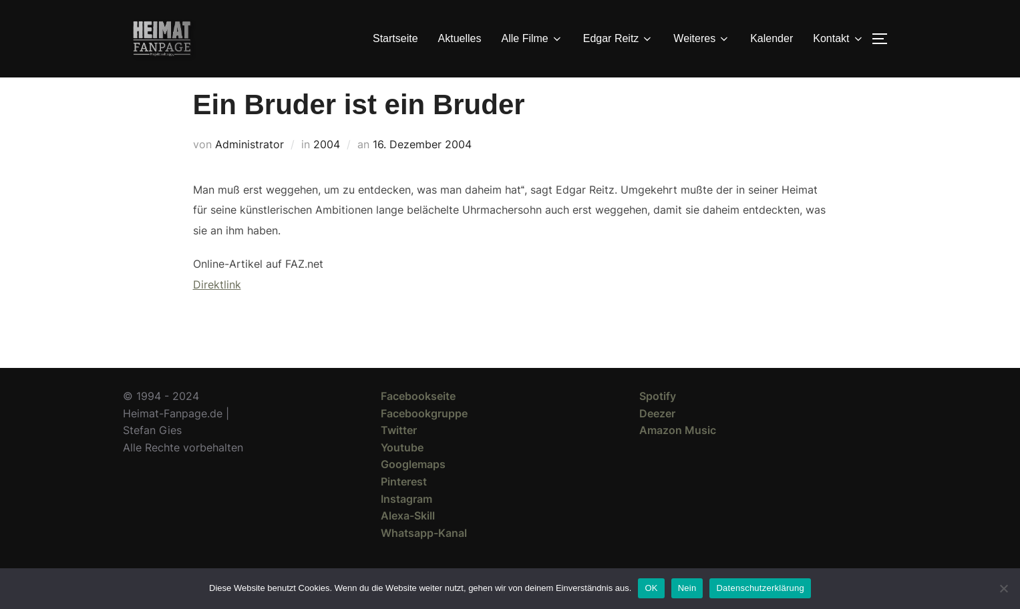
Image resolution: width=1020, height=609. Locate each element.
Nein (687, 588)
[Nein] (1003, 588)
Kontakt (838, 39)
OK (651, 588)
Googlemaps (413, 488)
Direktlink (217, 308)
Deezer (657, 437)
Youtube (402, 471)
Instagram (406, 522)
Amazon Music (677, 454)
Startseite (395, 38)
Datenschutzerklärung (760, 588)
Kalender (771, 38)
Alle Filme (532, 39)
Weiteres (701, 39)
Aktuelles (460, 38)
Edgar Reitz (618, 39)
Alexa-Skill (408, 539)
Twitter (399, 454)
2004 (326, 168)
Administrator (249, 168)
